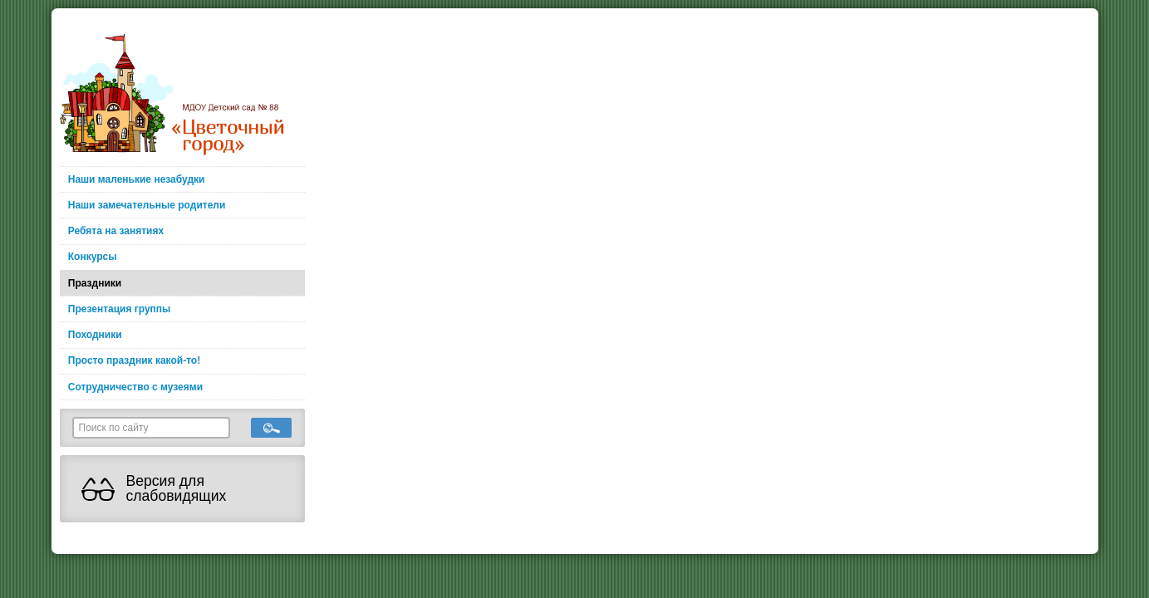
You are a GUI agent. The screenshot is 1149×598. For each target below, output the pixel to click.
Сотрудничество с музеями (135, 387)
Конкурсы (92, 256)
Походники (95, 335)
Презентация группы (119, 309)
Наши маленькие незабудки (136, 179)
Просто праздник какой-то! (134, 360)
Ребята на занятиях (116, 231)
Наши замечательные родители (147, 205)
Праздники (94, 283)
